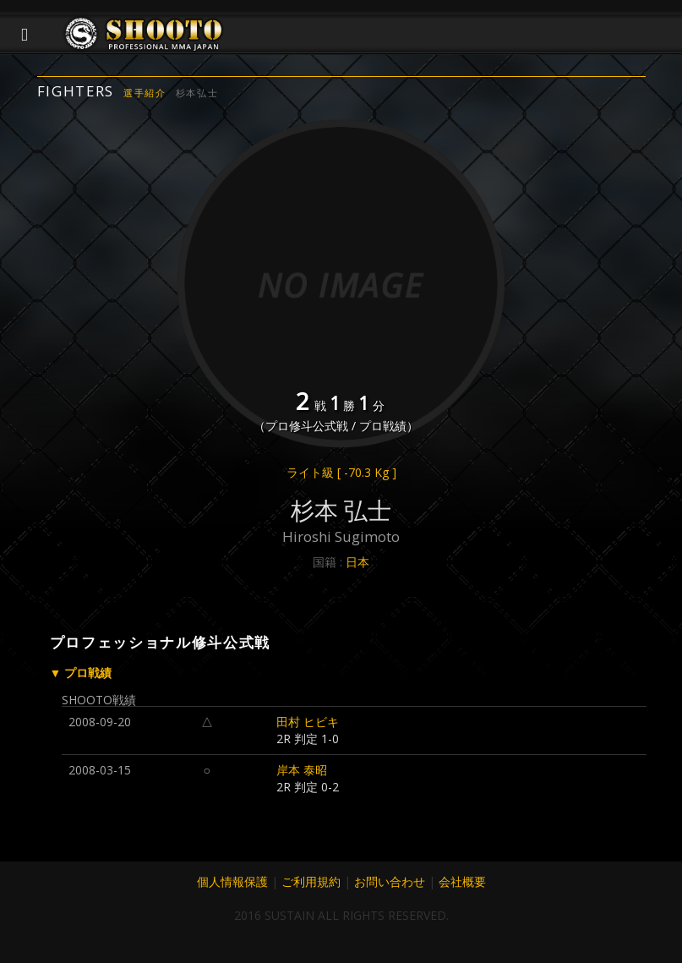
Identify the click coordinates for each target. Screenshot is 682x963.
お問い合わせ (389, 881)
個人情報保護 (232, 881)
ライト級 (341, 472)
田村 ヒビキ (307, 722)
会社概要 (462, 881)
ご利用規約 (311, 881)
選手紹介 (144, 92)
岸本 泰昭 (301, 770)
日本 (357, 562)
